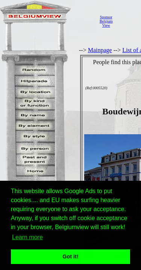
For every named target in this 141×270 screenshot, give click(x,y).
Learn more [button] (27, 237)
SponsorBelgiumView (106, 21)
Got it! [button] (70, 257)
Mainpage (100, 50)
